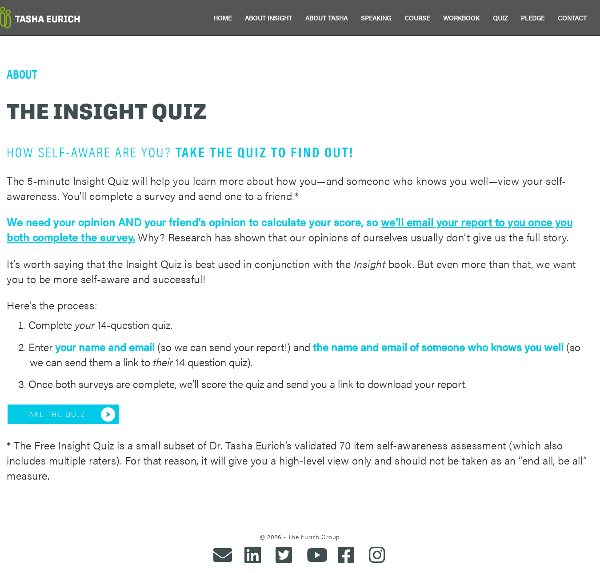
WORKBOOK (461, 17)
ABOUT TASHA (326, 17)
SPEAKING (376, 17)
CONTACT (572, 17)
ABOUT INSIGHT (268, 17)
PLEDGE (532, 17)
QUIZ (500, 17)
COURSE (417, 17)
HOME (222, 17)
